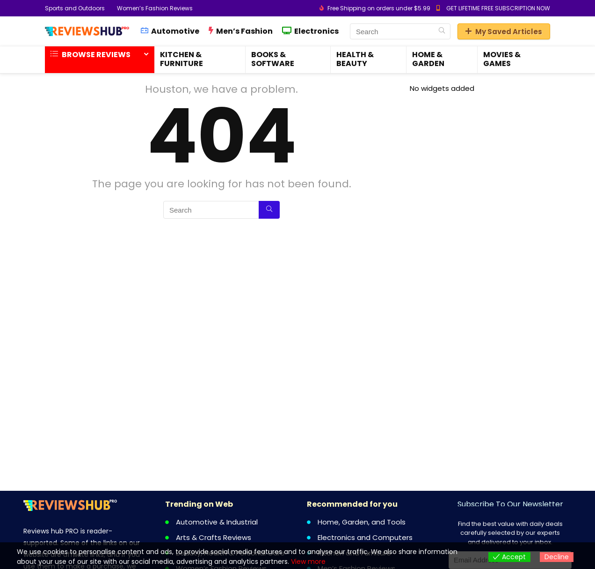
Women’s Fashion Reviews (155, 8)
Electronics (310, 31)
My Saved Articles (503, 32)
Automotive (170, 31)
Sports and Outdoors (75, 8)
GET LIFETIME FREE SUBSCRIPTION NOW (498, 8)
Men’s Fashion (241, 31)
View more (308, 561)
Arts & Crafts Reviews (213, 537)
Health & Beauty (355, 59)
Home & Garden (428, 59)
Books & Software (272, 59)
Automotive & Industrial (217, 522)
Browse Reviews (91, 54)
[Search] (441, 31)
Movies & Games (502, 59)
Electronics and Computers (365, 537)
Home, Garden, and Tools (362, 522)
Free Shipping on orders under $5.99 (378, 8)
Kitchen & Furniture (181, 59)
